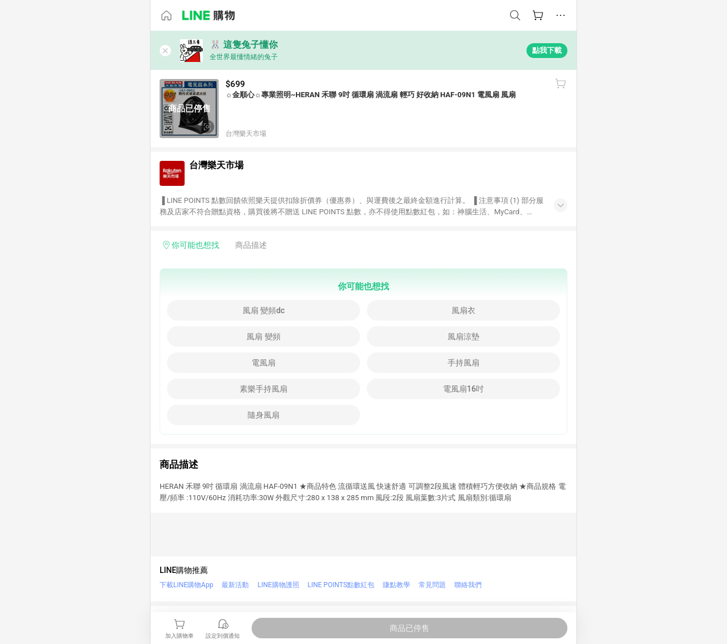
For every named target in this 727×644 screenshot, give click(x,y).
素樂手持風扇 (263, 388)
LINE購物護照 (278, 585)
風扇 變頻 (263, 336)
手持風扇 (463, 362)
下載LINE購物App (186, 585)
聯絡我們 (468, 585)
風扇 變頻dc (264, 310)
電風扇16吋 (463, 388)
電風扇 (263, 362)
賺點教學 (396, 585)
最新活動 (235, 585)
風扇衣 (463, 310)
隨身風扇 (263, 414)
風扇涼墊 (463, 336)
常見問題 (432, 585)
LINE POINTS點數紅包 (341, 585)
